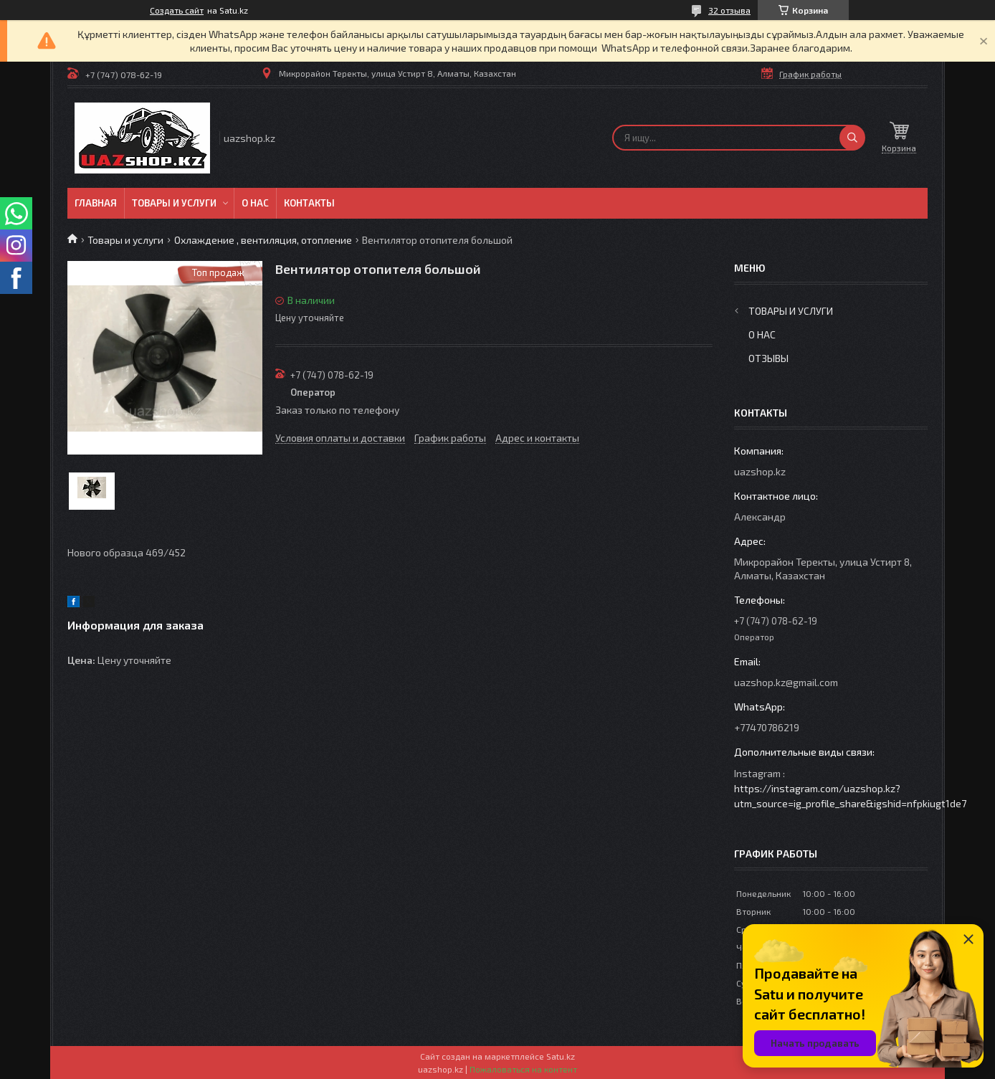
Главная (96, 203)
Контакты (309, 203)
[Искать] (852, 138)
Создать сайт (177, 10)
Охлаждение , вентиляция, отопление (263, 240)
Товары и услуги (174, 203)
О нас (255, 203)
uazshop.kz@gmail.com (786, 682)
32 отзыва (729, 10)
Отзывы (768, 358)
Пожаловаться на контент (523, 1069)
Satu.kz (560, 1056)
